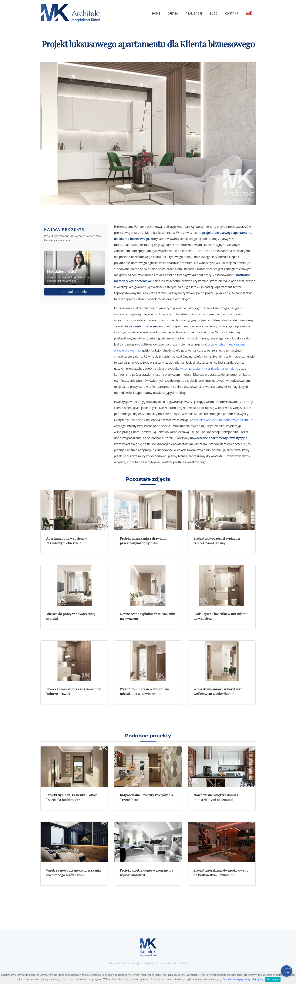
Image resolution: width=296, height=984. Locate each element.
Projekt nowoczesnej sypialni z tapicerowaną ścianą (216, 540)
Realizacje (194, 13)
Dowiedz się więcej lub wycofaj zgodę (243, 979)
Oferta (173, 13)
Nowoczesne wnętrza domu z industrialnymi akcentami (215, 797)
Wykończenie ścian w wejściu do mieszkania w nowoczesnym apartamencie (144, 693)
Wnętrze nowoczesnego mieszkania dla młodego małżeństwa (73, 872)
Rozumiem (273, 979)
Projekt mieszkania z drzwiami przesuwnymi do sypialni (143, 540)
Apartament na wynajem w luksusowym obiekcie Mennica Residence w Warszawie (69, 543)
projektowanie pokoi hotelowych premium (223, 420)
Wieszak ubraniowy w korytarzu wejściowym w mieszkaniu (217, 691)
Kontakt (231, 13)
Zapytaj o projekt (74, 292)
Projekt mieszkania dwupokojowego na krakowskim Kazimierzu (220, 872)
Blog (213, 13)
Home (156, 13)
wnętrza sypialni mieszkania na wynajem (208, 368)
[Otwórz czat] (286, 971)
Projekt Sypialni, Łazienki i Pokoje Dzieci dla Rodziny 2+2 (71, 797)
